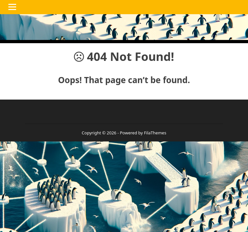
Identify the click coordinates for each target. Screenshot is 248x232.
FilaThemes (155, 133)
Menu (13, 7)
